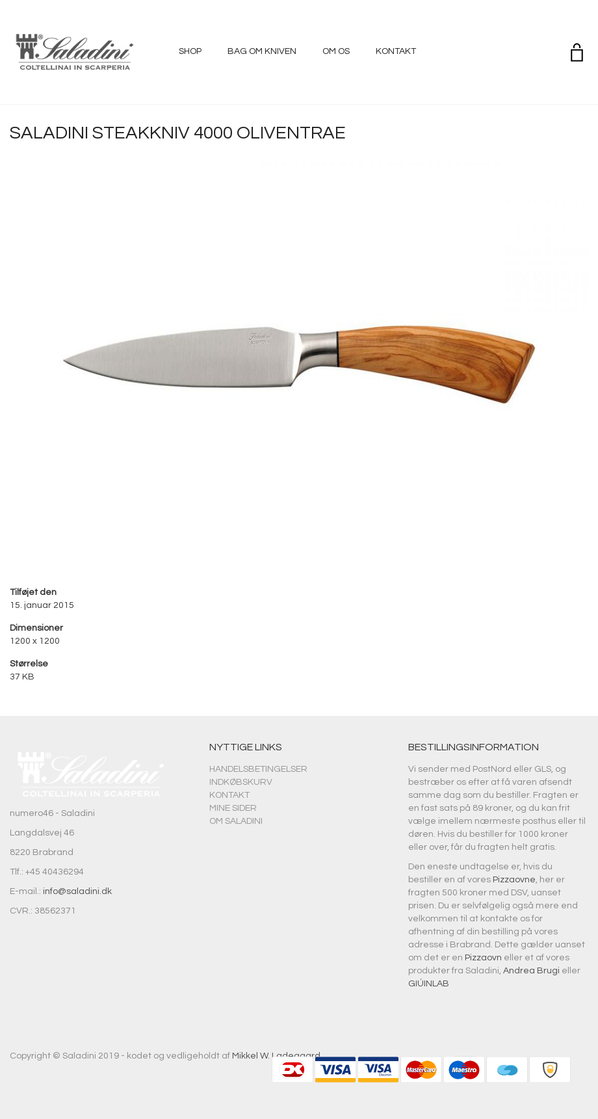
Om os (336, 51)
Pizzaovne (514, 879)
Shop (190, 51)
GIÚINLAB (428, 983)
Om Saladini (236, 821)
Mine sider (233, 808)
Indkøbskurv (240, 782)
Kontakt (396, 51)
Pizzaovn (483, 957)
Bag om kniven (262, 51)
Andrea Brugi (531, 970)
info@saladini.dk (77, 891)
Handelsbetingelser (258, 769)
